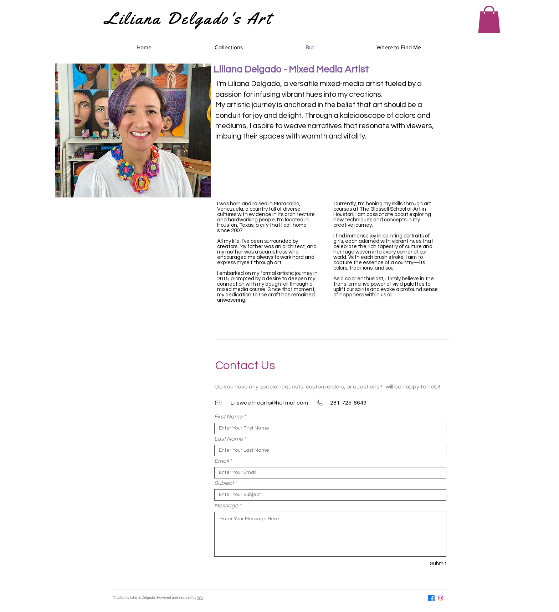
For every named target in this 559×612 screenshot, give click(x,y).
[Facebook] (431, 598)
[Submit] (421, 563)
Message (226, 505)
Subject (224, 483)
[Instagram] (440, 598)
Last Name (228, 439)
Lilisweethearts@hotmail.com (269, 403)
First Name (228, 417)
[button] (489, 19)
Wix (200, 598)
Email (221, 461)
